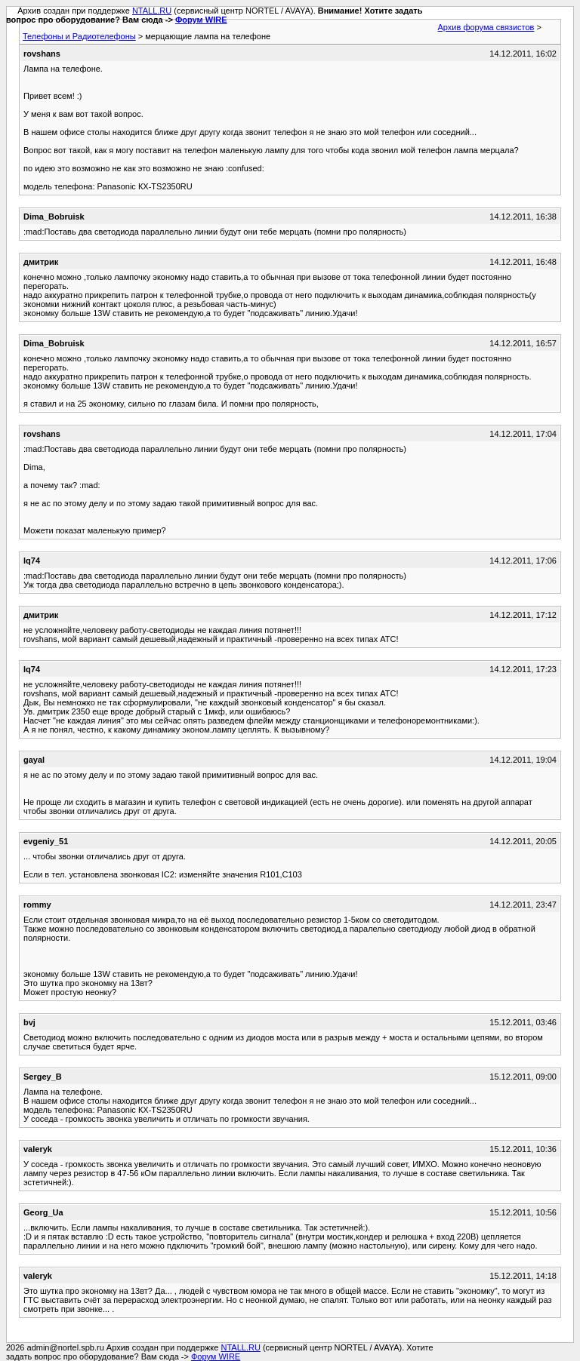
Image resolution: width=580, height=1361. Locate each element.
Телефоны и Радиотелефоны (79, 36)
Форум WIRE (201, 19)
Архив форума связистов (486, 27)
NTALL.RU (151, 10)
